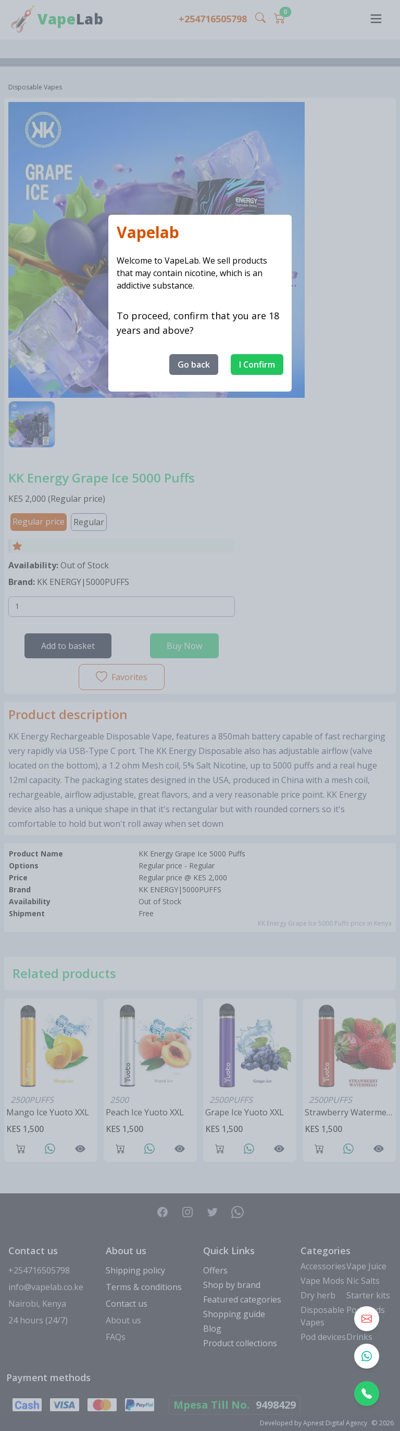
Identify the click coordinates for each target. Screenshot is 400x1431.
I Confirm (257, 364)
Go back (194, 364)
